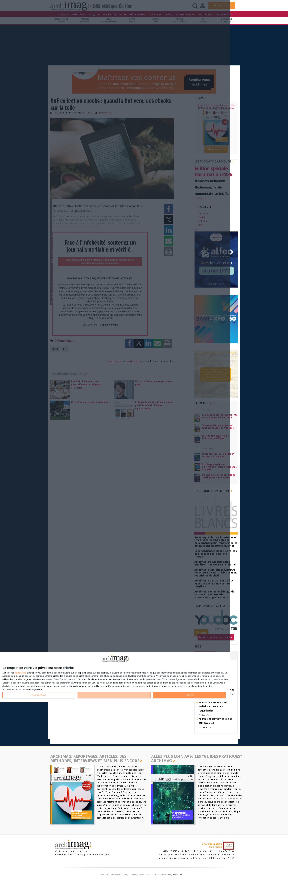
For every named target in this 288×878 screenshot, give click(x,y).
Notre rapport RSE (203, 858)
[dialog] (115, 677)
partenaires (20, 673)
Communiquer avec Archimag (69, 854)
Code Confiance (226, 851)
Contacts (59, 851)
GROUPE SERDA (171, 851)
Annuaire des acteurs (76, 851)
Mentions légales (197, 854)
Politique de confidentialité (221, 854)
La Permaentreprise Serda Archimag (175, 858)
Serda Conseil (188, 851)
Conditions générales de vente (171, 854)
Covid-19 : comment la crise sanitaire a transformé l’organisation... (213, 706)
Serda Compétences (207, 851)
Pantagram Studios (174, 875)
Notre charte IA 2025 (224, 858)
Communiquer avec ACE (97, 854)
